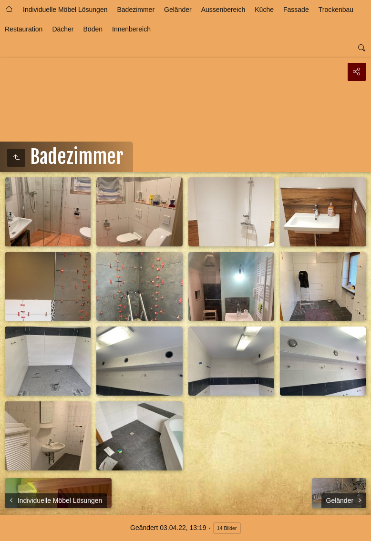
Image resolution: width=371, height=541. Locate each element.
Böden (93, 29)
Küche (264, 9)
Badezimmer (136, 9)
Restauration (23, 29)
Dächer (62, 29)
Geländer (178, 9)
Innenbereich (131, 29)
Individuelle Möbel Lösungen (65, 9)
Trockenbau (336, 9)
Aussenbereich (223, 9)
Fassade (296, 9)
